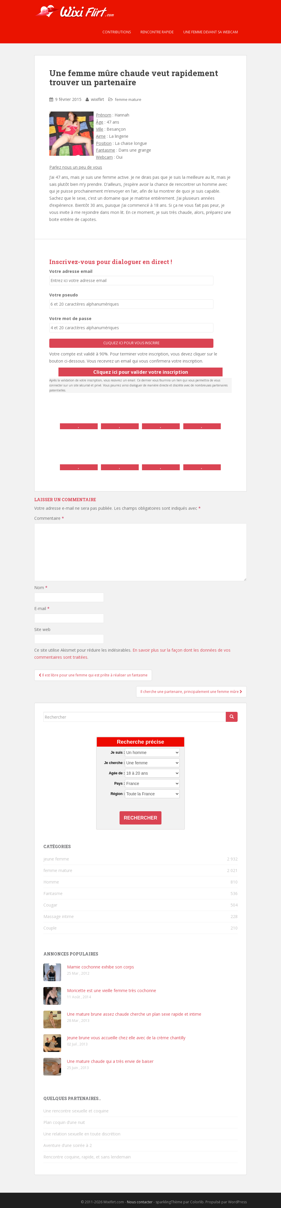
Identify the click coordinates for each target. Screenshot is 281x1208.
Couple (50, 928)
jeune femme (56, 859)
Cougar (50, 905)
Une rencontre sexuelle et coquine (76, 1111)
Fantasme (53, 893)
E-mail (42, 608)
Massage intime (58, 916)
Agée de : (117, 773)
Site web (42, 629)
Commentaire (49, 518)
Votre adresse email (70, 271)
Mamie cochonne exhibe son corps (100, 967)
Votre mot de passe (70, 318)
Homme (51, 882)
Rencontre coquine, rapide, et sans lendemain (87, 1157)
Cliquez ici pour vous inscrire (131, 342)
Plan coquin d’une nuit (64, 1122)
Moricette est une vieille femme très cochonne (111, 990)
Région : (118, 794)
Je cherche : (114, 763)
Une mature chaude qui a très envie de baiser (110, 1061)
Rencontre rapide (157, 32)
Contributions (116, 32)
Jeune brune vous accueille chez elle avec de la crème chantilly (126, 1037)
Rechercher (140, 817)
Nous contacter (140, 1201)
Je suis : (118, 752)
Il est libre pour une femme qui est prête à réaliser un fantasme (93, 675)
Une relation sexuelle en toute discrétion (81, 1134)
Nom (41, 587)
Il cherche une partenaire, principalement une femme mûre (191, 691)
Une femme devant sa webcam (210, 32)
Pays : (119, 783)
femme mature (128, 99)
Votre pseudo (63, 295)
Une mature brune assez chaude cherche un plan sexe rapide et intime (134, 1014)
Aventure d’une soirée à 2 (67, 1145)
